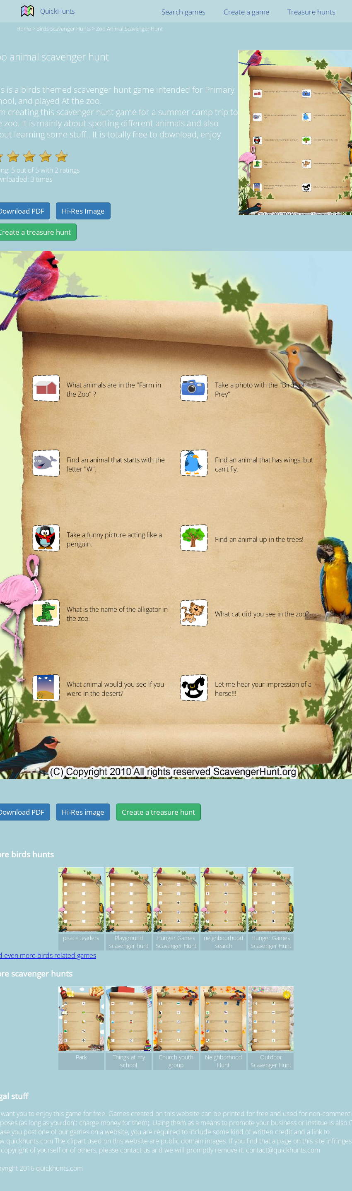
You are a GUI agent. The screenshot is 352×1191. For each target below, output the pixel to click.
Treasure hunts (311, 12)
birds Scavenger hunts (63, 28)
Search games (183, 12)
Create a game (246, 12)
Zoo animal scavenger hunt (129, 28)
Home (24, 28)
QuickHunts (57, 11)
